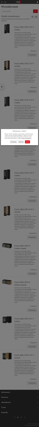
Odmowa (21, 142)
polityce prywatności (26, 138)
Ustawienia (13, 142)
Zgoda (27, 142)
